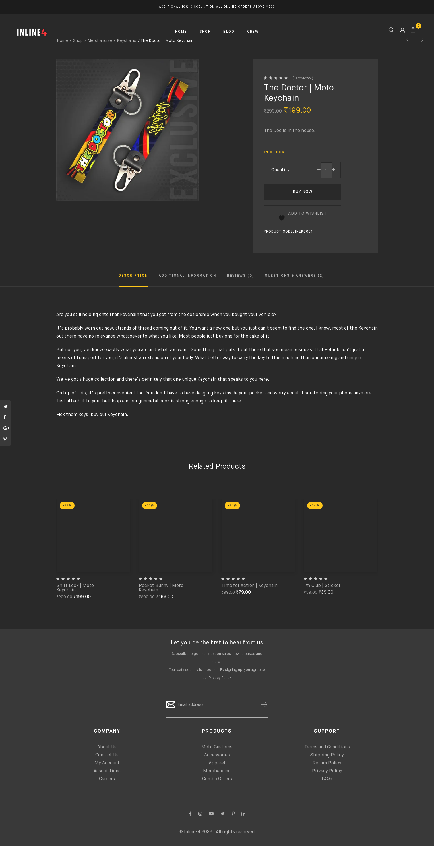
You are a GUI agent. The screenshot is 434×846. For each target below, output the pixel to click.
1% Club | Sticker (322, 586)
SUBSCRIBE (261, 704)
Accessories (217, 755)
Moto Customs (216, 747)
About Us (107, 747)
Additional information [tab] (187, 276)
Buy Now (303, 192)
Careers (107, 779)
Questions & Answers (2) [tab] (294, 276)
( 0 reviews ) (302, 78)
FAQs (327, 779)
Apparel (217, 763)
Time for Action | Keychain (249, 586)
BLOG (229, 32)
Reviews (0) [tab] (240, 276)
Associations (107, 771)
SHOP (205, 32)
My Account (107, 763)
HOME (181, 32)
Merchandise (217, 771)
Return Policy (327, 763)
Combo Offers (217, 779)
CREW (253, 32)
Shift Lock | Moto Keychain (75, 588)
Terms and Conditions (327, 747)
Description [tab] (133, 276)
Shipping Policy (327, 755)
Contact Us (107, 755)
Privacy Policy (220, 678)
